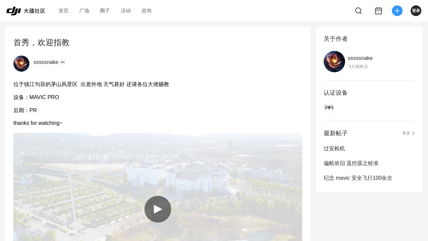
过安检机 (334, 148)
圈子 (105, 10)
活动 (126, 10)
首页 (64, 10)
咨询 (146, 10)
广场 (84, 10)
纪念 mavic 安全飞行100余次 (358, 178)
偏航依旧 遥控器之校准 (351, 163)
